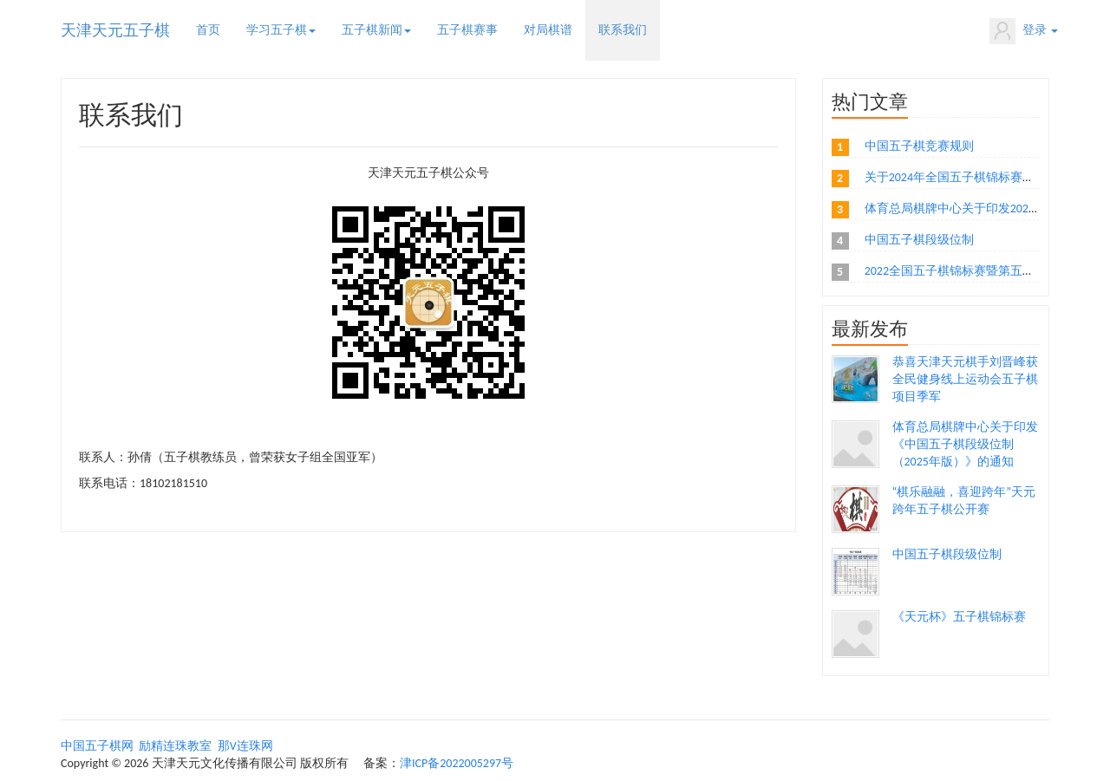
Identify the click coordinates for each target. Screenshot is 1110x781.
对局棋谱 (548, 30)
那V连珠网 (245, 746)
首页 (208, 30)
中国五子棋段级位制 (919, 239)
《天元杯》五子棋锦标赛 (959, 616)
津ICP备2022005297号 (456, 763)
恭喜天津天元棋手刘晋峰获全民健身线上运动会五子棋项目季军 (965, 379)
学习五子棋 (281, 30)
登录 (1023, 31)
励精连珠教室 (175, 746)
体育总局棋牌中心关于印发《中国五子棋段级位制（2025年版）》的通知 (965, 444)
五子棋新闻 (376, 30)
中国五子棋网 (97, 746)
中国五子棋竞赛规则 (919, 146)
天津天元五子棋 (115, 30)
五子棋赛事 (467, 30)
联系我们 (622, 30)
